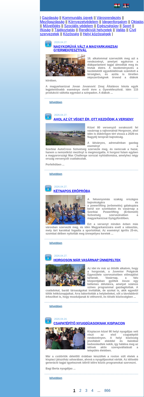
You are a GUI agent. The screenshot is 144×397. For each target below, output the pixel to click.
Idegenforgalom (114, 22)
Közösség (71, 34)
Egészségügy (108, 26)
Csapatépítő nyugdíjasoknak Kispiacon (89, 323)
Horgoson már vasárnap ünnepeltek (87, 260)
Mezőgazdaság (52, 22)
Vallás (120, 30)
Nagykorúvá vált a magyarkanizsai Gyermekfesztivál (85, 48)
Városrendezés (109, 18)
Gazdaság (50, 18)
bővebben (55, 102)
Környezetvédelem (83, 22)
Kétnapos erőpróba (71, 191)
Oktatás (137, 22)
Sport (127, 26)
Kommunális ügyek (77, 18)
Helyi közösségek (97, 34)
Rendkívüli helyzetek (95, 30)
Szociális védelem (78, 26)
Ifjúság (45, 30)
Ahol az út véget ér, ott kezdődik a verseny (93, 119)
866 (107, 390)
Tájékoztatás (64, 30)
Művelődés (51, 26)
